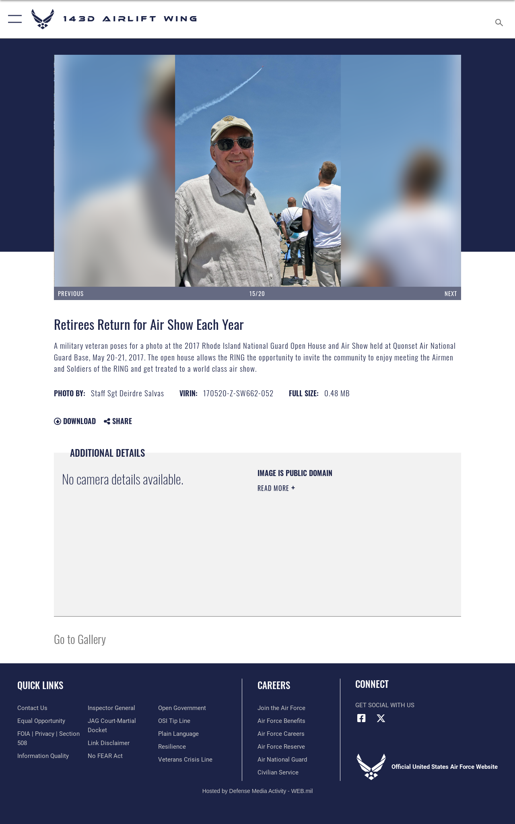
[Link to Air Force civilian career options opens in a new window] (278, 772)
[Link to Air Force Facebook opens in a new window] (361, 718)
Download (75, 421)
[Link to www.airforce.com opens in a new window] (281, 708)
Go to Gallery (80, 638)
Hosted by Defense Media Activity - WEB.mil (257, 791)
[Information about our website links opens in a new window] (109, 743)
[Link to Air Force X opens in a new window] (381, 718)
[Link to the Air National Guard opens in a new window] (282, 759)
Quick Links (40, 685)
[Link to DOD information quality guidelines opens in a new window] (43, 756)
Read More (274, 488)
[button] (13, 19)
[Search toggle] (500, 19)
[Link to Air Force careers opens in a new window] (281, 733)
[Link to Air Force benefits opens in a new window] (281, 721)
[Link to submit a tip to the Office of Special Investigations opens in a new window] (174, 721)
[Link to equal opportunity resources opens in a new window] (41, 721)
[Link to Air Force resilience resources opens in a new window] (172, 746)
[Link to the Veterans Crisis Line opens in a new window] (185, 759)
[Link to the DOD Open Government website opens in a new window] (182, 708)
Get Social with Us (384, 705)
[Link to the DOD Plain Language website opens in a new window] (178, 733)
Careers (274, 685)
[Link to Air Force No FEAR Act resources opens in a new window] (105, 756)
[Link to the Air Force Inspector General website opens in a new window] (111, 708)
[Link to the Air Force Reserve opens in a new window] (281, 746)
